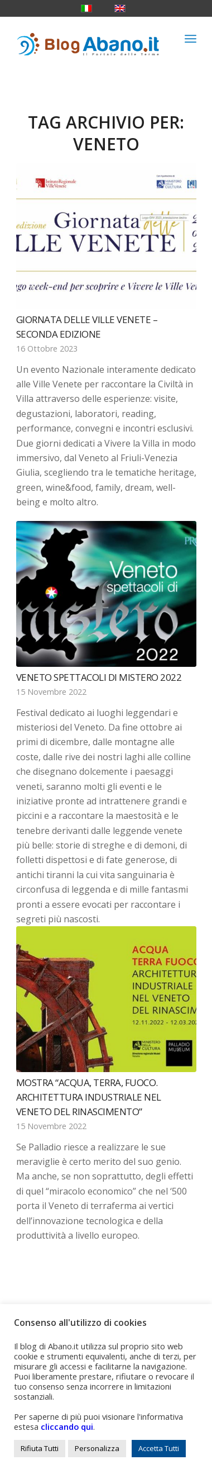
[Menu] (190, 38)
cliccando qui (67, 1426)
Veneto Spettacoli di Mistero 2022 (99, 677)
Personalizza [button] (97, 1448)
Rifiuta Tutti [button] (40, 1448)
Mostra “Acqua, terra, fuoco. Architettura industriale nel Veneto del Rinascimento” (88, 1096)
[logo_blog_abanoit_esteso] (88, 38)
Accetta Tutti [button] (158, 1448)
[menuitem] (190, 38)
